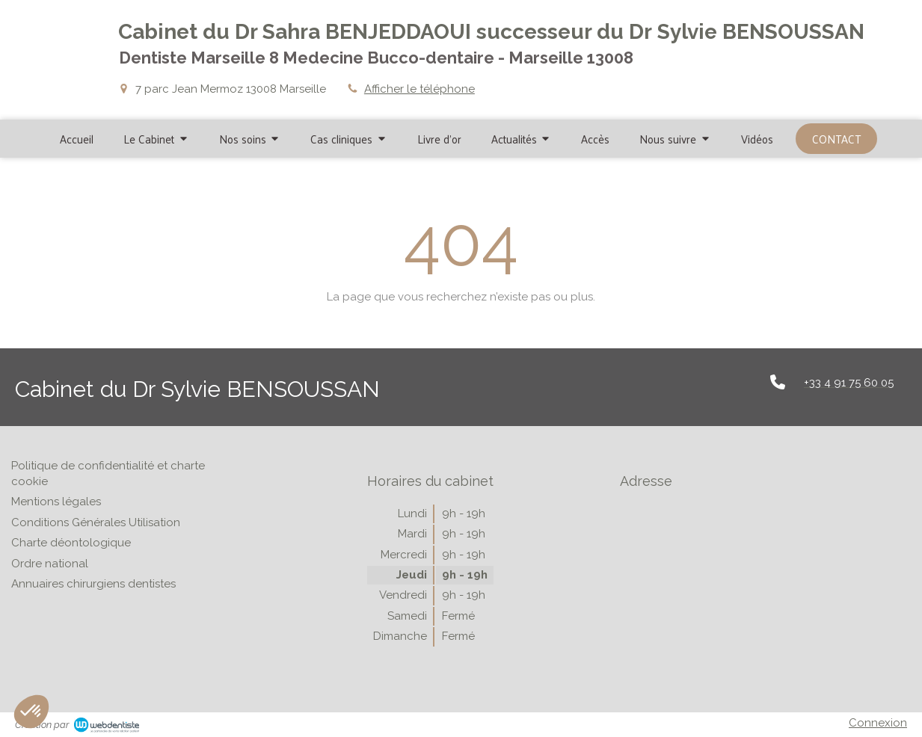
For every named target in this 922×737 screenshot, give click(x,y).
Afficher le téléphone (419, 89)
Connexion (878, 723)
